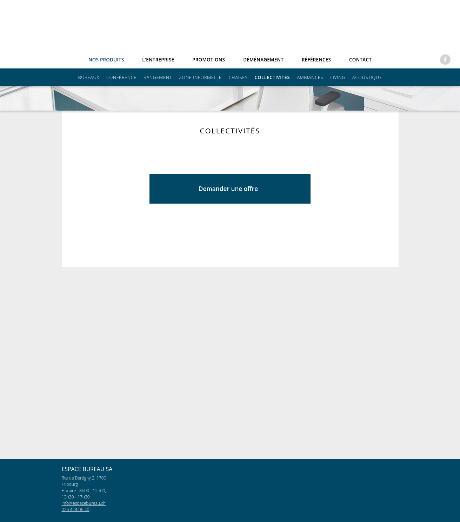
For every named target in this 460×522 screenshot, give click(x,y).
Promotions (208, 60)
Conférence (121, 77)
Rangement (158, 77)
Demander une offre (221, 411)
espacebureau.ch (230, 27)
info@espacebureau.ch (84, 503)
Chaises (238, 77)
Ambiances (310, 77)
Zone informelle (200, 77)
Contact (360, 60)
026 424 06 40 (75, 510)
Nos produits (106, 60)
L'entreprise (158, 60)
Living (337, 77)
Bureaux (88, 77)
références (316, 60)
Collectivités (272, 77)
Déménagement (263, 60)
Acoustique (367, 77)
